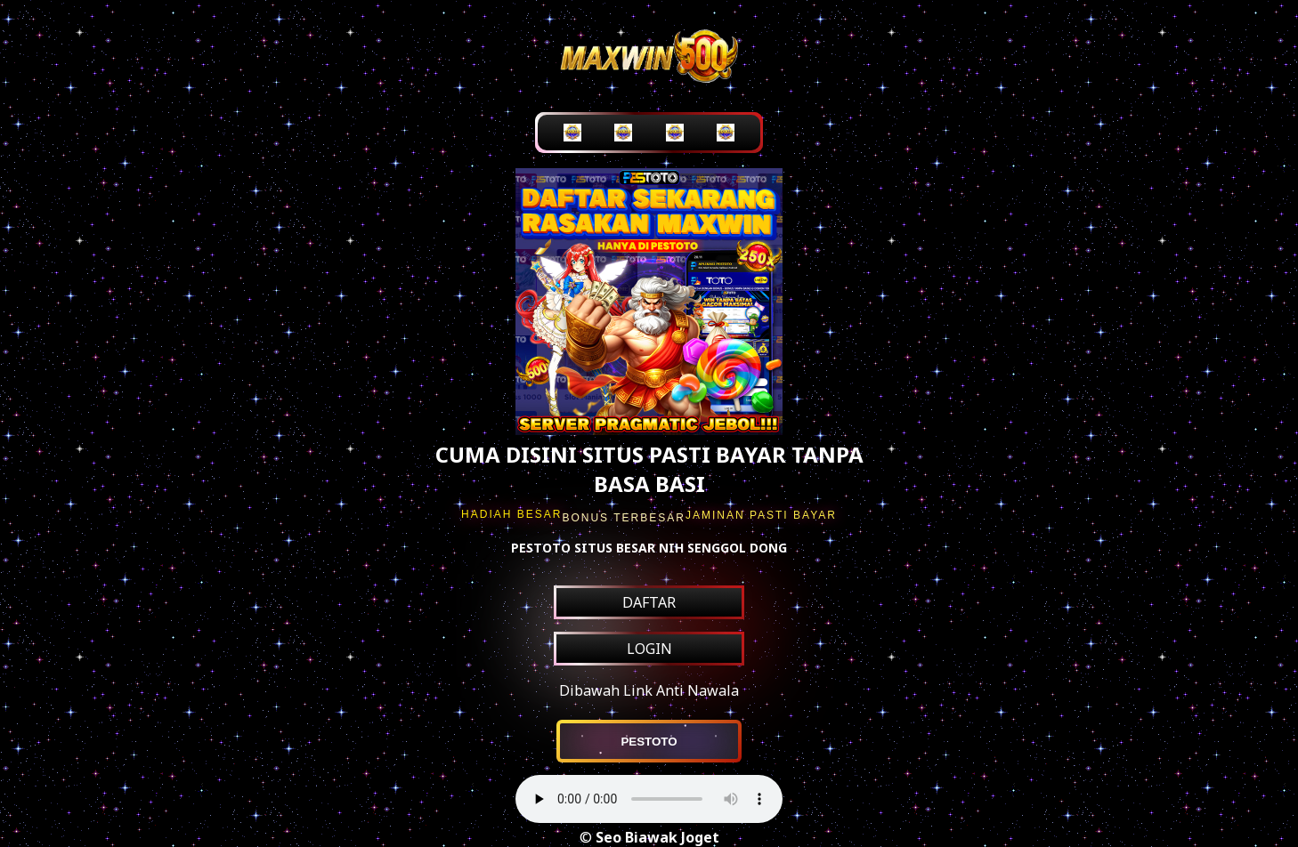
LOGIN (649, 648)
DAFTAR (649, 602)
